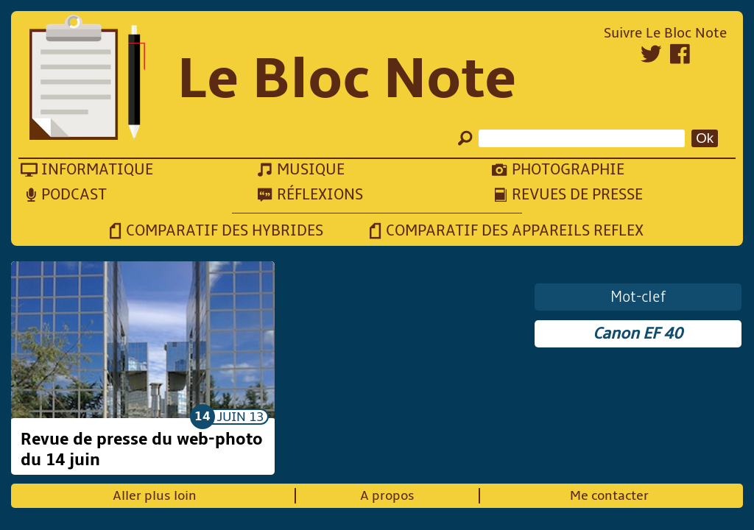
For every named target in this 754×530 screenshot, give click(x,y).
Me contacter (609, 496)
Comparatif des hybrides (224, 231)
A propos (387, 496)
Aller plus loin (155, 496)
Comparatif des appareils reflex (515, 231)
